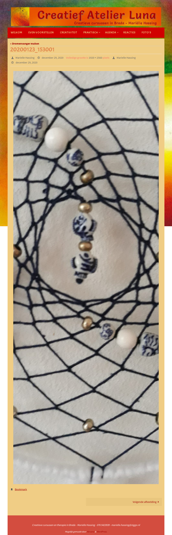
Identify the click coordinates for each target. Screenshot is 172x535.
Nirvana (90, 531)
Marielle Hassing (25, 57)
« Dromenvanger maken (24, 43)
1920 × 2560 (95, 57)
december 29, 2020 (52, 57)
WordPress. (102, 531)
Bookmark (21, 489)
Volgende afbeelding (146, 502)
